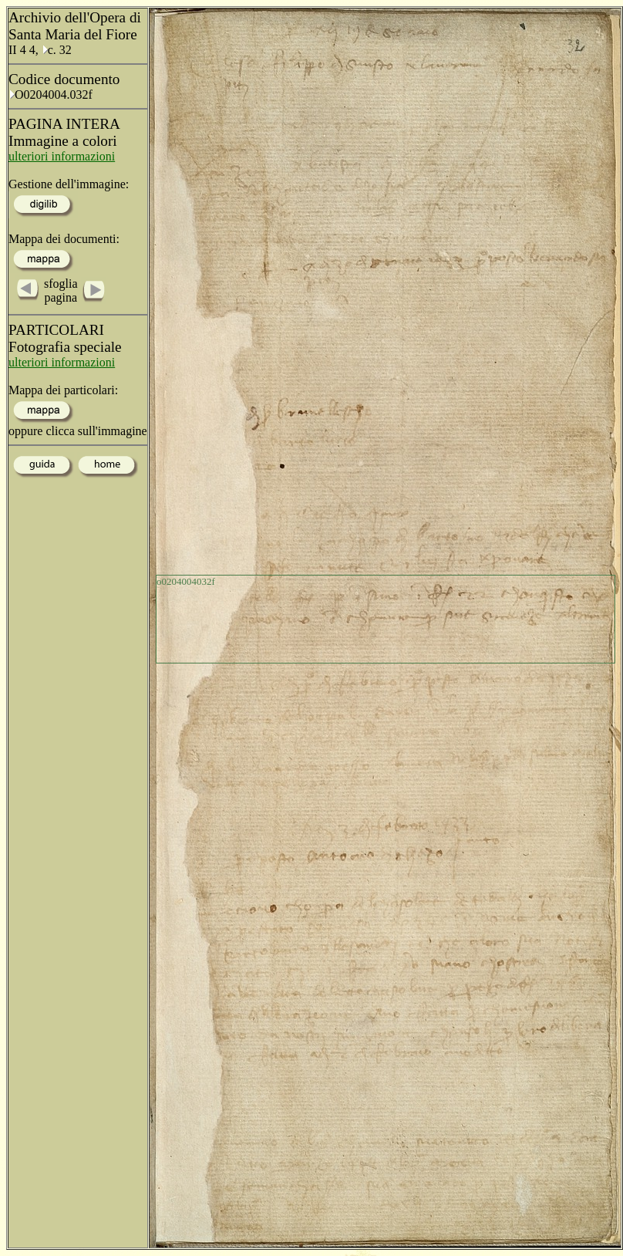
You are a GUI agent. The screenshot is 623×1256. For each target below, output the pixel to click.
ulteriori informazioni (61, 156)
